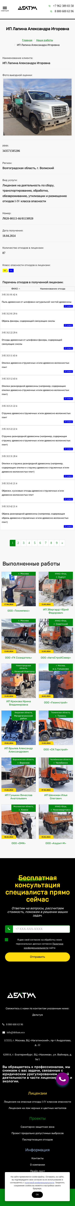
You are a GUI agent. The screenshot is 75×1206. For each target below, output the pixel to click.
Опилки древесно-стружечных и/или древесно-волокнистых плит (37, 367)
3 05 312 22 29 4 (9, 332)
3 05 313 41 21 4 (9, 483)
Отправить (37, 956)
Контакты (37, 1158)
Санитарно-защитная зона (37, 1126)
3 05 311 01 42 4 (9, 294)
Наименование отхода (52, 289)
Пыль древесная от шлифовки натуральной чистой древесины (37, 304)
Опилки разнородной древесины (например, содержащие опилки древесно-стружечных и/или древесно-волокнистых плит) (37, 393)
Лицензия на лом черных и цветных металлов (37, 1108)
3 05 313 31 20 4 (9, 456)
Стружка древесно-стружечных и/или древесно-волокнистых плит (37, 418)
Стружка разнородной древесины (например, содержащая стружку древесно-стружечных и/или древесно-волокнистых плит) (37, 443)
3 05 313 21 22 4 (9, 406)
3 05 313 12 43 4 (9, 379)
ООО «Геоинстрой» (56, 702)
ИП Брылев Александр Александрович (18, 750)
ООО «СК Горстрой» (56, 749)
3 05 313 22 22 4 (9, 429)
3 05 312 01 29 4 (9, 313)
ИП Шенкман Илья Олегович (55, 797)
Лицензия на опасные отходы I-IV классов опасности (37, 1101)
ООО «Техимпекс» (18, 610)
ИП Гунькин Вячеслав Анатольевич (18, 797)
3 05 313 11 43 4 (9, 355)
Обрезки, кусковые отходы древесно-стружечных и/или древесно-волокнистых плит (37, 495)
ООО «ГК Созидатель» (18, 657)
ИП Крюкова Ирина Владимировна (18, 703)
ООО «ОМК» (19, 843)
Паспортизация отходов (37, 1139)
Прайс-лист (37, 1171)
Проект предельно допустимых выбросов (38, 1133)
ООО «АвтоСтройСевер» (56, 657)
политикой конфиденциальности (39, 1183)
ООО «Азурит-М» (55, 843)
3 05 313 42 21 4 (9, 506)
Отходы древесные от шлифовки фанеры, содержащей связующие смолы (37, 344)
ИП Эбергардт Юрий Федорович (56, 611)
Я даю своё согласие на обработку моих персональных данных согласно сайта (35, 943)
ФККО (15, 289)
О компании (37, 1164)
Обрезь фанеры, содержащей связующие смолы (37, 323)
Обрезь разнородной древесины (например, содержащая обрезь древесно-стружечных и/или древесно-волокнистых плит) (37, 520)
